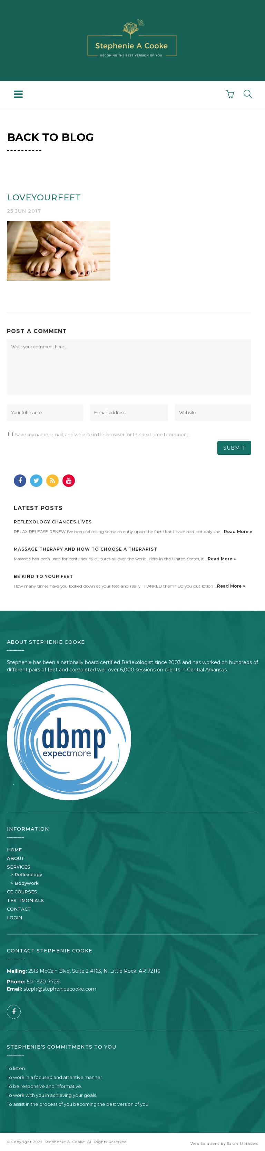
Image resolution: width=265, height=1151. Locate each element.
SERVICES (18, 867)
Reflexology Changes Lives (53, 521)
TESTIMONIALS (25, 900)
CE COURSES (22, 891)
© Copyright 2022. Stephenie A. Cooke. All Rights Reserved (67, 1142)
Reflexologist (137, 662)
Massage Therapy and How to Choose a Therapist (85, 549)
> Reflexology (26, 874)
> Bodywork (24, 883)
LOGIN (14, 917)
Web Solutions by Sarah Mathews (224, 1143)
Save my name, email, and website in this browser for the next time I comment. (102, 434)
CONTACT (19, 909)
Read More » (238, 531)
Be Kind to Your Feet (43, 576)
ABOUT (15, 858)
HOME (14, 849)
